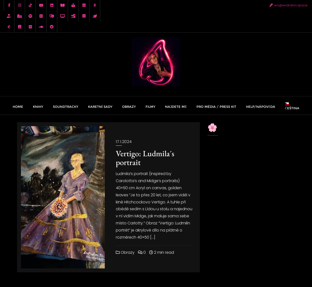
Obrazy (125, 252)
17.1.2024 (124, 141)
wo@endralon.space (289, 5)
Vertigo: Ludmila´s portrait (145, 157)
